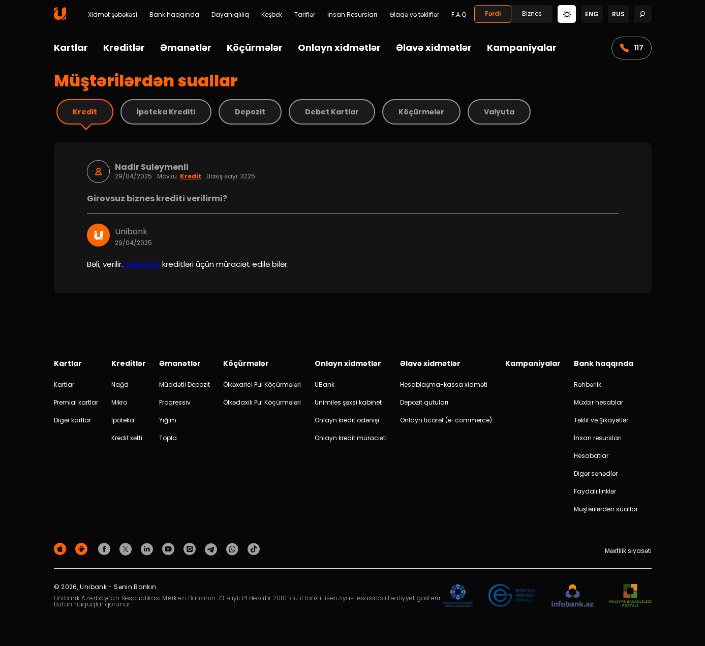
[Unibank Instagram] (191, 548)
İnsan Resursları (352, 15)
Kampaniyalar (522, 47)
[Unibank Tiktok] (254, 548)
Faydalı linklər (595, 491)
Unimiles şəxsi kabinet (348, 402)
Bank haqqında (174, 15)
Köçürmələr (255, 47)
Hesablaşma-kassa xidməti (443, 384)
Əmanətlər (185, 47)
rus (618, 14)
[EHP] (512, 596)
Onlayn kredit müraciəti (351, 438)
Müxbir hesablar (598, 402)
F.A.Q (458, 15)
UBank (324, 384)
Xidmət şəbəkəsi (112, 15)
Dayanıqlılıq (230, 15)
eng (592, 14)
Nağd (120, 384)
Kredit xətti (126, 438)
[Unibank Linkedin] (148, 548)
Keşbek (271, 15)
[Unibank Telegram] (212, 548)
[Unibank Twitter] (127, 548)
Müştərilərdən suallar (606, 509)
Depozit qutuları (424, 402)
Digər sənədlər (596, 473)
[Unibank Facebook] (105, 548)
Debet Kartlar (332, 112)
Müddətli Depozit (184, 384)
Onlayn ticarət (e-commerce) (446, 420)
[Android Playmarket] (82, 548)
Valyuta (499, 112)
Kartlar (71, 47)
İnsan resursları (598, 438)
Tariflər (304, 15)
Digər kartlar (72, 420)
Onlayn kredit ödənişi (347, 420)
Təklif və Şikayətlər (601, 420)
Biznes (532, 13)
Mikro (119, 402)
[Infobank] (572, 596)
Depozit (250, 112)
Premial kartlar (76, 402)
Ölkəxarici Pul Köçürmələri (262, 384)
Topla (168, 438)
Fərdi (493, 13)
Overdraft (141, 264)
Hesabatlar (591, 455)
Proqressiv (175, 402)
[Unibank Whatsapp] (233, 548)
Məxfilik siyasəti (628, 550)
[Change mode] (567, 13)
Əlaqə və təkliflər (414, 15)
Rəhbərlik (587, 384)
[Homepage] (60, 17)
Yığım (167, 420)
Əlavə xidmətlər (434, 47)
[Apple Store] (61, 548)
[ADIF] (458, 596)
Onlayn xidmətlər (339, 47)
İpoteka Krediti (166, 112)
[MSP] (630, 596)
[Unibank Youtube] (169, 548)
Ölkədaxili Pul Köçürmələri (262, 402)
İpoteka (122, 420)
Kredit (85, 112)
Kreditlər (124, 47)
